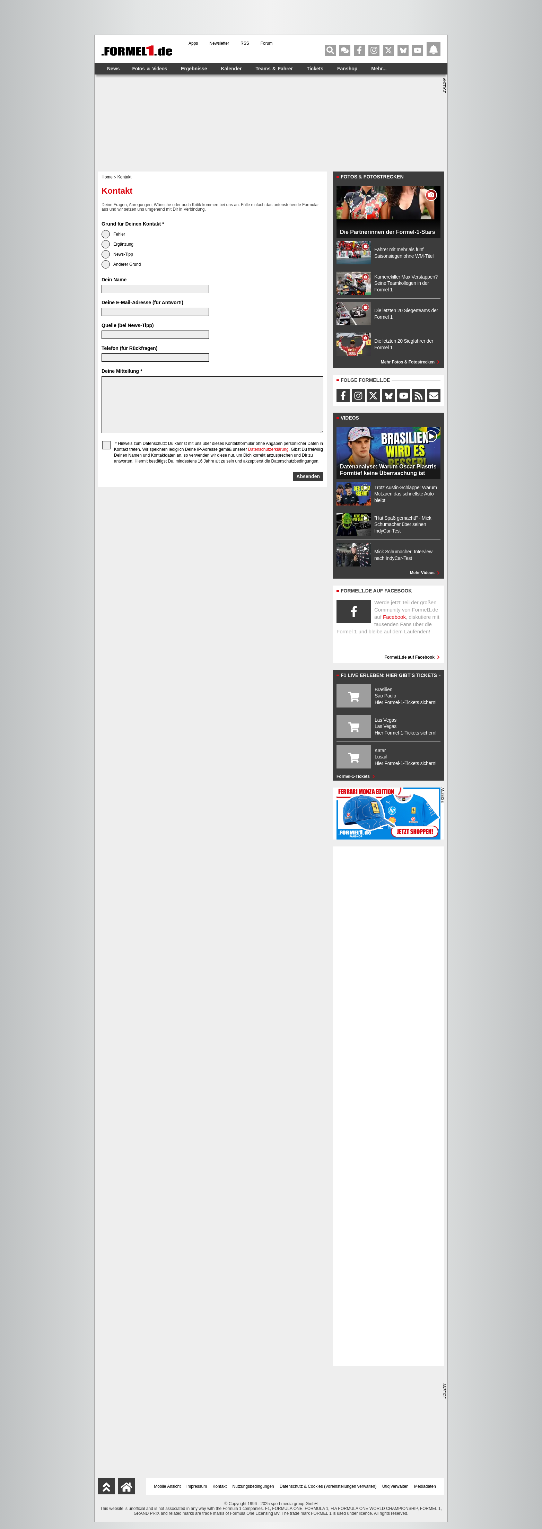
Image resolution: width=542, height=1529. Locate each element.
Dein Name (114, 279)
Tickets (315, 68)
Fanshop (347, 68)
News (113, 68)
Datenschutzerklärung (268, 449)
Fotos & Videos (149, 68)
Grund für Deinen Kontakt (133, 224)
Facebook (394, 617)
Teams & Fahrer (274, 68)
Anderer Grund (121, 264)
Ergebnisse (194, 68)
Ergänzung (117, 244)
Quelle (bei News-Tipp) (128, 325)
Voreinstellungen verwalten (350, 1486)
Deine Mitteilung (122, 371)
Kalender (231, 68)
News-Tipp (117, 254)
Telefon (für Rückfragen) (130, 348)
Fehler (113, 234)
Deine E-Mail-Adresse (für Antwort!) (142, 302)
